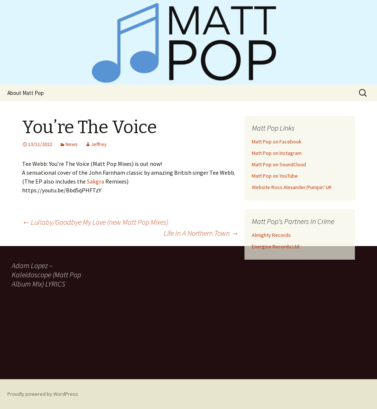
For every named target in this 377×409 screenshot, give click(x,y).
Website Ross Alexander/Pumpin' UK (292, 187)
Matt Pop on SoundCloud (279, 164)
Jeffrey (99, 144)
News (72, 144)
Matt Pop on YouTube (275, 176)
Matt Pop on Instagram (277, 153)
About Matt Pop (25, 92)
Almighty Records (271, 235)
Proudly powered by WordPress (42, 394)
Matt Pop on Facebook (277, 141)
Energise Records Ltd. (276, 246)
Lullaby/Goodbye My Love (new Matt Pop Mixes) (95, 222)
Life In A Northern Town (201, 233)
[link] (95, 181)
